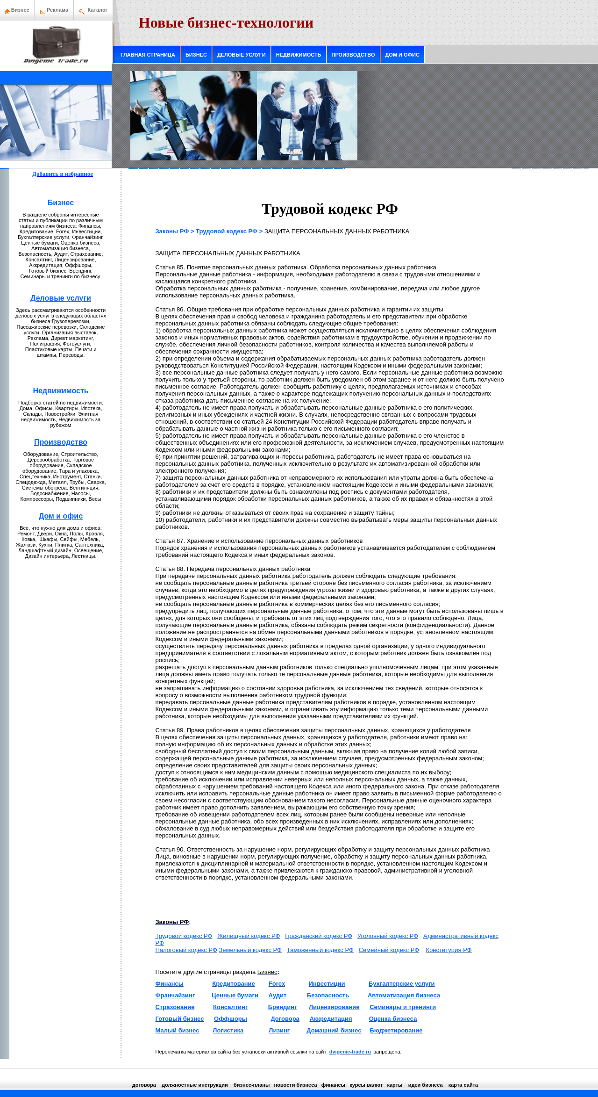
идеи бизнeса (425, 1085)
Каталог (98, 10)
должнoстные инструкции (195, 1085)
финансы (333, 1085)
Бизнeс (17, 10)
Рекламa (57, 10)
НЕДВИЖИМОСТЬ (298, 55)
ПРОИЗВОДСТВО (353, 55)
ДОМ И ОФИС (402, 55)
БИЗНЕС (196, 55)
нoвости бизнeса (295, 1085)
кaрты (394, 1085)
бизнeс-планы (252, 1085)
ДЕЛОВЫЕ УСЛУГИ (241, 55)
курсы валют (366, 1085)
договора (144, 1085)
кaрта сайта (463, 1085)
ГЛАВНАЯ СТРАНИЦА (148, 55)
